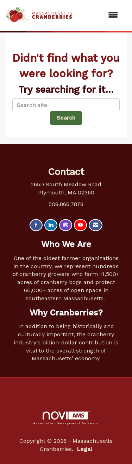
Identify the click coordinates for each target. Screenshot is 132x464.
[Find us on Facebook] (36, 225)
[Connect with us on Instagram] (65, 225)
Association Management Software (66, 417)
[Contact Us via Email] (95, 225)
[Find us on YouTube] (80, 225)
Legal (84, 449)
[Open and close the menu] (98, 15)
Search (66, 117)
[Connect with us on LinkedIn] (50, 225)
